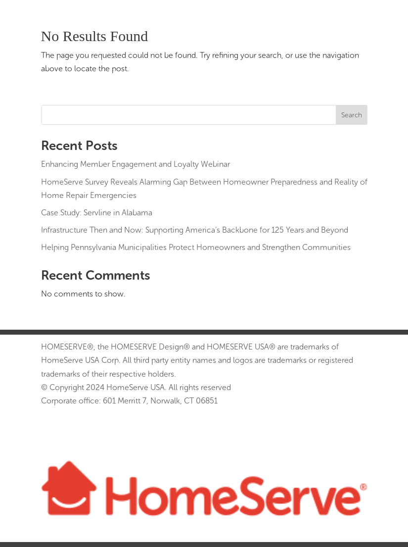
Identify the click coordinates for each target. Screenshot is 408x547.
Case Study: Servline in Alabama (96, 212)
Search (351, 115)
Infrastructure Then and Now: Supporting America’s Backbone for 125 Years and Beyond (194, 230)
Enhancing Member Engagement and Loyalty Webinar (135, 164)
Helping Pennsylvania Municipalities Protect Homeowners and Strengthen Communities (196, 247)
